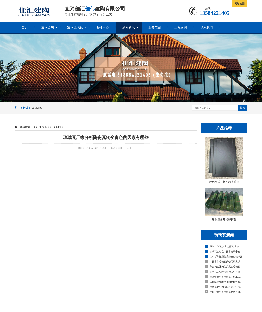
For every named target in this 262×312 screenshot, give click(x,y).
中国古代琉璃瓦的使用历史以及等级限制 (224, 261)
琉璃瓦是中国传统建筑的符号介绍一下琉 (224, 286)
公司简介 (37, 107)
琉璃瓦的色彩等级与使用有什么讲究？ (224, 271)
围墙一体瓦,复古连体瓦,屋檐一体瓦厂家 (224, 246)
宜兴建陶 (47, 27)
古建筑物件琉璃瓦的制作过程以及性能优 (224, 281)
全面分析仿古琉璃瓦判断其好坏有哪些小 (224, 291)
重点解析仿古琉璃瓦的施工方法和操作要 (224, 276)
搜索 (242, 107)
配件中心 (102, 27)
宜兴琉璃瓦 (75, 27)
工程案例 (180, 27)
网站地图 (239, 3)
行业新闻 (55, 126)
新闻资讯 (128, 27)
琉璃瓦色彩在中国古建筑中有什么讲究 (224, 251)
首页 (25, 27)
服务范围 (154, 27)
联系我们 (206, 27)
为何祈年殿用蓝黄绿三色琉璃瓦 (223, 256)
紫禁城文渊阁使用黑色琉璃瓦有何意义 (224, 266)
